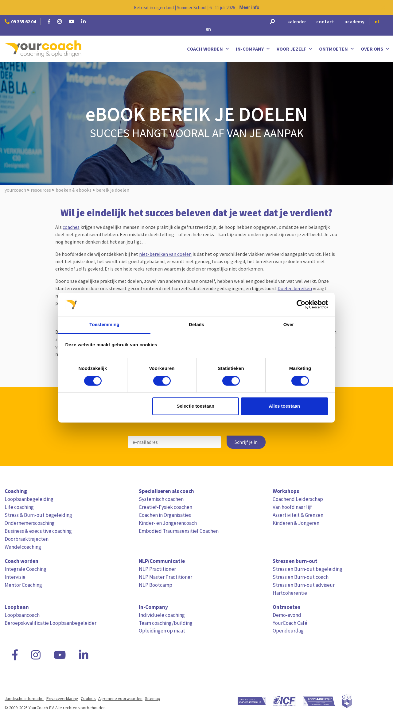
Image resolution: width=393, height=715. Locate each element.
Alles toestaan (284, 406)
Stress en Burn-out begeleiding (307, 569)
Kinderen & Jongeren (296, 523)
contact (325, 21)
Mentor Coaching (23, 585)
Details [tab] (196, 324)
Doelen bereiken (295, 288)
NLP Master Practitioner (165, 577)
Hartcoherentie (290, 593)
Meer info (249, 7)
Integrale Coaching (25, 569)
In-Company (253, 49)
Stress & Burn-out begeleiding (38, 515)
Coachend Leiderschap (298, 499)
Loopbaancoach (22, 615)
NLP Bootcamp (155, 585)
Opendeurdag (288, 630)
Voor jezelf (295, 49)
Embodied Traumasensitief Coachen (179, 531)
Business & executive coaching (38, 531)
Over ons (375, 49)
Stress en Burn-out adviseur (304, 585)
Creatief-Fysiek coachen (165, 507)
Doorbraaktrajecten (27, 539)
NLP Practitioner (157, 569)
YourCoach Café (290, 623)
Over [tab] (288, 324)
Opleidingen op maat (162, 630)
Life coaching (19, 507)
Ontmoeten (337, 49)
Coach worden (208, 49)
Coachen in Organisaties (165, 515)
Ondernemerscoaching (30, 523)
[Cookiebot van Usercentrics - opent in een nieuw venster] (301, 304)
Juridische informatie (24, 698)
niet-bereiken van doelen (165, 254)
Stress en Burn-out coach (301, 577)
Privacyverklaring (62, 698)
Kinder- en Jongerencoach (168, 523)
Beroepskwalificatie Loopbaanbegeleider (50, 623)
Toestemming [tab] (104, 324)
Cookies (88, 698)
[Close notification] (383, 7)
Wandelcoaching (23, 547)
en (208, 29)
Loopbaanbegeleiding (29, 499)
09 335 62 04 (20, 21)
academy (354, 21)
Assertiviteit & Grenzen (298, 515)
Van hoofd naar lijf (292, 507)
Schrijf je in (246, 442)
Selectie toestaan (196, 406)
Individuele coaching (162, 615)
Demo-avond (287, 615)
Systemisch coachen (161, 499)
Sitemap (152, 698)
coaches (71, 227)
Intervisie (15, 577)
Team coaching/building (166, 623)
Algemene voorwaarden (120, 698)
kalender (296, 21)
